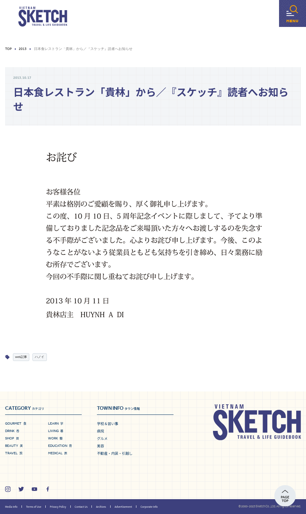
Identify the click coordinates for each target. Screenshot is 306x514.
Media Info (11, 507)
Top (8, 49)
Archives (101, 507)
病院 (100, 431)
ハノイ (39, 357)
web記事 (21, 357)
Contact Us (81, 507)
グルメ (102, 438)
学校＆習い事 (107, 423)
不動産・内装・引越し (114, 453)
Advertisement (123, 507)
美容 (100, 445)
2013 (23, 49)
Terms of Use (33, 507)
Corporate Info (149, 507)
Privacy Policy (58, 507)
